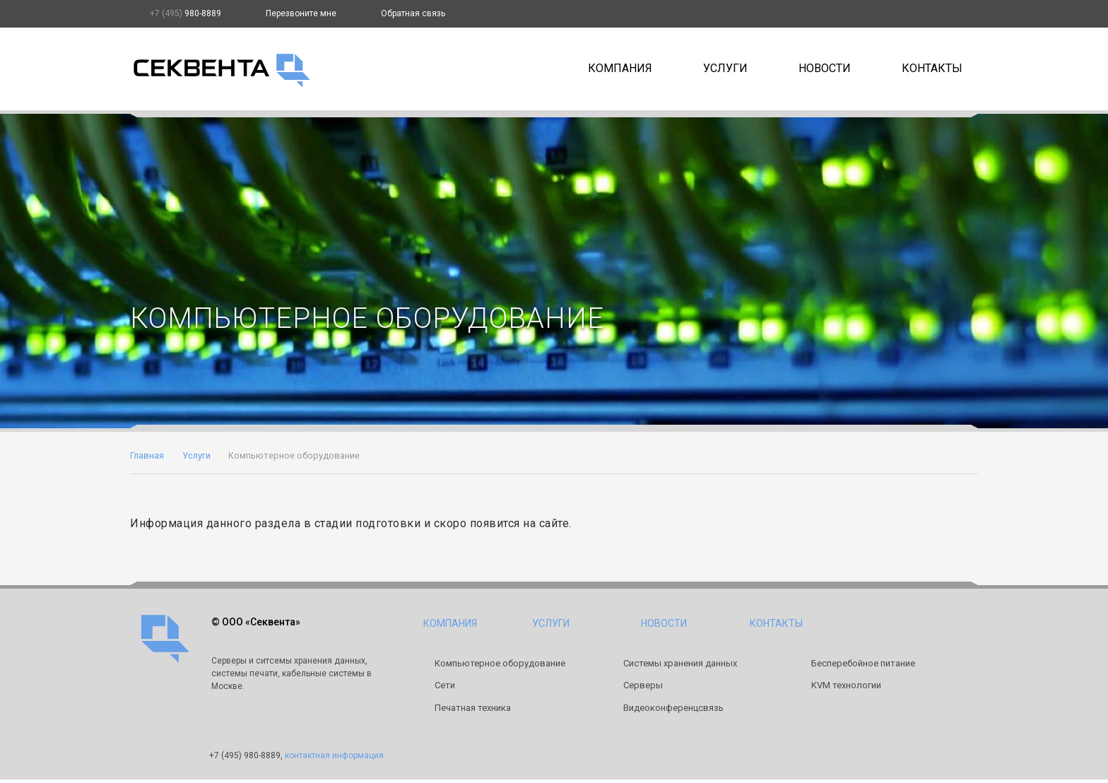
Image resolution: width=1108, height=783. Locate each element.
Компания (620, 68)
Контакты (932, 68)
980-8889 (185, 13)
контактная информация (334, 755)
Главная (147, 455)
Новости (824, 68)
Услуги (725, 68)
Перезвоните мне (301, 13)
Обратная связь (413, 13)
